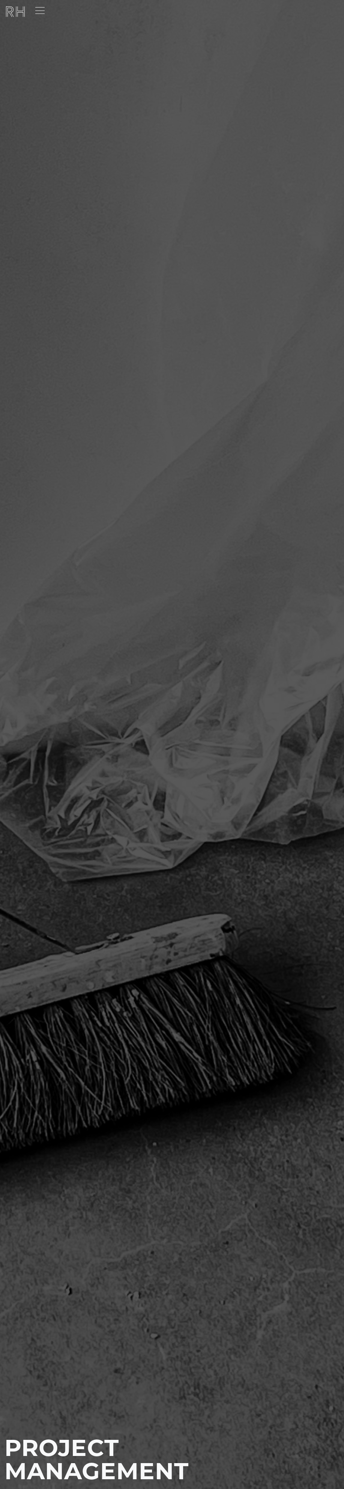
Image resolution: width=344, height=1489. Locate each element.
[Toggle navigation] (40, 11)
